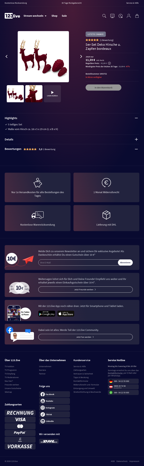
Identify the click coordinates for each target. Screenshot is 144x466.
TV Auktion (9, 366)
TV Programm (11, 370)
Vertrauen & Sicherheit (83, 373)
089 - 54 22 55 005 (121, 392)
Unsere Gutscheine (13, 388)
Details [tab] (71, 139)
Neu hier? (9, 381)
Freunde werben (12, 384)
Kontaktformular (80, 381)
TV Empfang (10, 373)
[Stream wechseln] (35, 16)
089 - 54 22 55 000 (121, 381)
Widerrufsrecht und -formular (86, 384)
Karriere (42, 370)
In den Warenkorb (103, 87)
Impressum (134, 461)
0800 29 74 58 (120, 386)
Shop (54, 15)
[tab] (72, 149)
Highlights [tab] (71, 118)
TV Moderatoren (12, 377)
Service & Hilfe (79, 366)
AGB (113, 461)
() (107, 40)
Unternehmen (45, 366)
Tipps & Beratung (81, 377)
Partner (42, 373)
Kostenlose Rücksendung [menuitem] (16, 3)
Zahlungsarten (79, 370)
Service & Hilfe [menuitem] (132, 3)
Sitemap (8, 392)
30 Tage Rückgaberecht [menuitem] (72, 3)
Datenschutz (121, 461)
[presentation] (6, 57)
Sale (64, 15)
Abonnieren (125, 262)
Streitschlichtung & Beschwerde (87, 392)
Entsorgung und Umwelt (84, 388)
